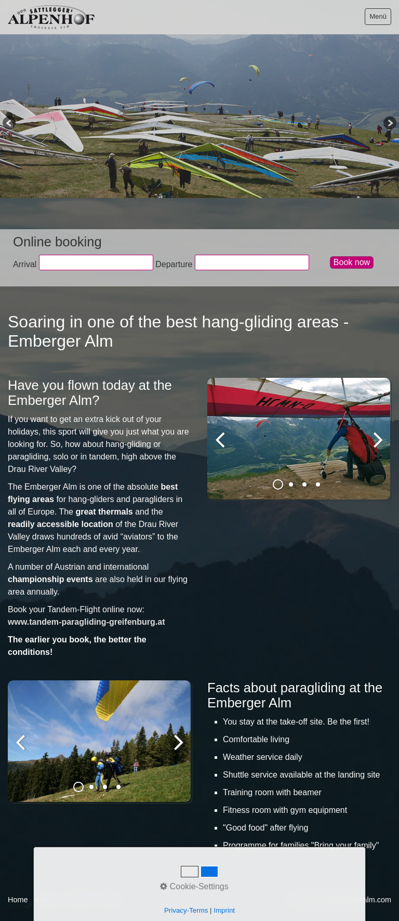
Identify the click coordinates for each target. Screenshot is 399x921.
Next (389, 123)
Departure (173, 264)
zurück (223, 447)
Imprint (79, 900)
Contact (48, 900)
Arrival (24, 264)
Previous (10, 123)
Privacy (110, 900)
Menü (378, 16)
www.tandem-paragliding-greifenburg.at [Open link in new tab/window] (86, 621)
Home (18, 900)
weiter (375, 447)
